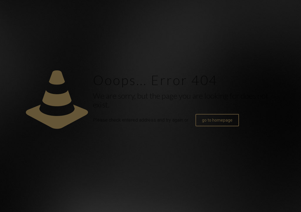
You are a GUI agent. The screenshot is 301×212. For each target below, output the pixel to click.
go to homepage (217, 120)
